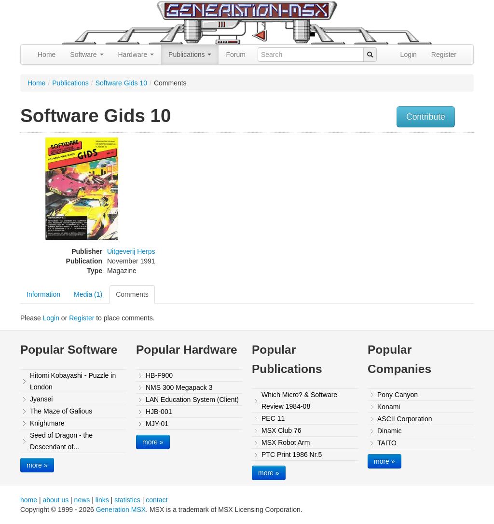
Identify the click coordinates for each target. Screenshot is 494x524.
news (82, 500)
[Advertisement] (410, 205)
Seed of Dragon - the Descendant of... (61, 441)
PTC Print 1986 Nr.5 (291, 454)
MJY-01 (157, 423)
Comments (132, 294)
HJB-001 (159, 411)
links (102, 500)
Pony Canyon (397, 395)
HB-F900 (159, 375)
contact (156, 500)
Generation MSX (121, 509)
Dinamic (389, 431)
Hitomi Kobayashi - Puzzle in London (73, 381)
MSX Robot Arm (285, 442)
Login (408, 54)
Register (443, 54)
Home (46, 54)
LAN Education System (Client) (192, 399)
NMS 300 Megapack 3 (179, 387)
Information (43, 294)
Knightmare (47, 423)
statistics (127, 500)
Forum (235, 54)
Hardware (136, 54)
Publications (189, 54)
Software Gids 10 (121, 83)
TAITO (387, 443)
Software (86, 54)
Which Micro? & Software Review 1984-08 (299, 400)
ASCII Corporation (404, 419)
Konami (388, 407)
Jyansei (41, 399)
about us (55, 500)
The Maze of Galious (61, 411)
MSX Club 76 (281, 430)
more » (37, 465)
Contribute (425, 117)
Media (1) (88, 294)
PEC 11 (273, 418)
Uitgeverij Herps (131, 251)
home (28, 500)
